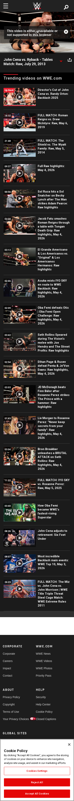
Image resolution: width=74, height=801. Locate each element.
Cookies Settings (36, 770)
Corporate (9, 653)
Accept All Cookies (37, 793)
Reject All (37, 782)
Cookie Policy (44, 711)
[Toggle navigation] (5, 6)
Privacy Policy (11, 697)
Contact (7, 675)
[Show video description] (61, 59)
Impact (7, 668)
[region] (37, 770)
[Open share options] (69, 59)
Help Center (43, 704)
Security (41, 697)
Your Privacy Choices (11, 719)
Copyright (9, 704)
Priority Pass (44, 675)
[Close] (69, 744)
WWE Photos (44, 668)
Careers (8, 661)
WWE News (43, 653)
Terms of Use (11, 711)
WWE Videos (44, 661)
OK (37, 32)
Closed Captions (44, 719)
